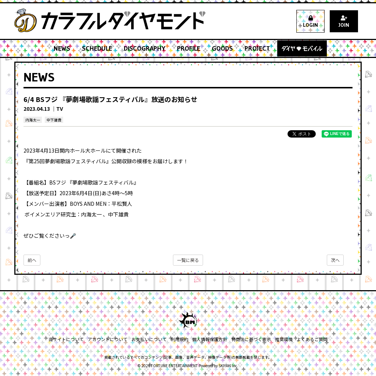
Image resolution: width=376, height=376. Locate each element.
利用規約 (179, 339)
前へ (32, 260)
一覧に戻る (188, 260)
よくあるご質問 (311, 339)
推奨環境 (283, 339)
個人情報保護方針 (209, 339)
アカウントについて (108, 339)
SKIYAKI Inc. (228, 365)
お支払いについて (149, 339)
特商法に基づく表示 (251, 339)
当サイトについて (67, 339)
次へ (335, 260)
